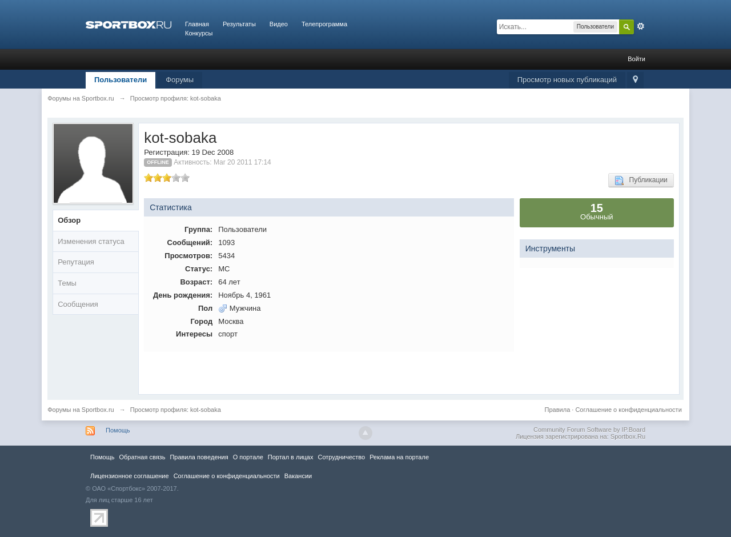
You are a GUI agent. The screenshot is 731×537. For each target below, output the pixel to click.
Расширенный (640, 26)
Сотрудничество (341, 457)
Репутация (76, 262)
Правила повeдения (199, 457)
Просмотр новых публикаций (567, 79)
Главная (197, 24)
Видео (279, 24)
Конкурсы (198, 33)
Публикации (641, 180)
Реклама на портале (399, 457)
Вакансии (298, 475)
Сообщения (78, 304)
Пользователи (120, 79)
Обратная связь (142, 457)
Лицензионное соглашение (129, 475)
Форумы (180, 79)
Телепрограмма (324, 24)
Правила (558, 409)
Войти (636, 58)
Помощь (118, 430)
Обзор (69, 220)
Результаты (239, 24)
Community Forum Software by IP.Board (589, 429)
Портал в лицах (291, 457)
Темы (67, 283)
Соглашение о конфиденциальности (628, 409)
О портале (248, 457)
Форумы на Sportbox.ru (80, 409)
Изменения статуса (91, 241)
